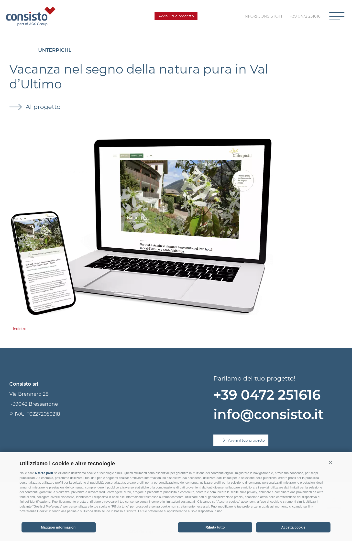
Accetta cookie (293, 527)
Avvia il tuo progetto (176, 16)
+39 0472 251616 (266, 395)
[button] (330, 462)
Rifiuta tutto (215, 527)
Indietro (19, 329)
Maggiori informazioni (58, 527)
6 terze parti (44, 473)
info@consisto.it (268, 414)
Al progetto (42, 106)
